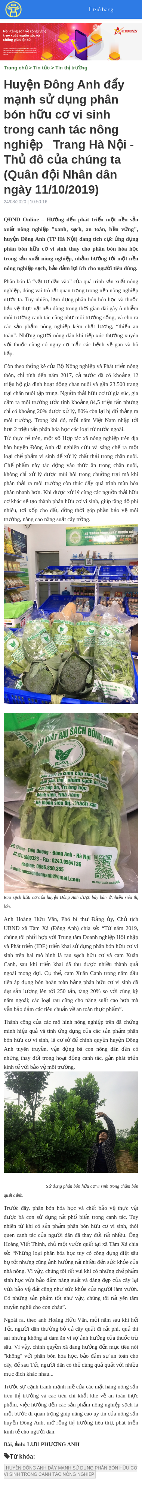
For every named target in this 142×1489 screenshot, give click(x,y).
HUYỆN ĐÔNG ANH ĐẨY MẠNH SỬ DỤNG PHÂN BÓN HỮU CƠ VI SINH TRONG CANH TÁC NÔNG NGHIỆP (70, 1471)
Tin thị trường (71, 68)
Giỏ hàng (103, 9)
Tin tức (41, 68)
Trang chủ (16, 68)
